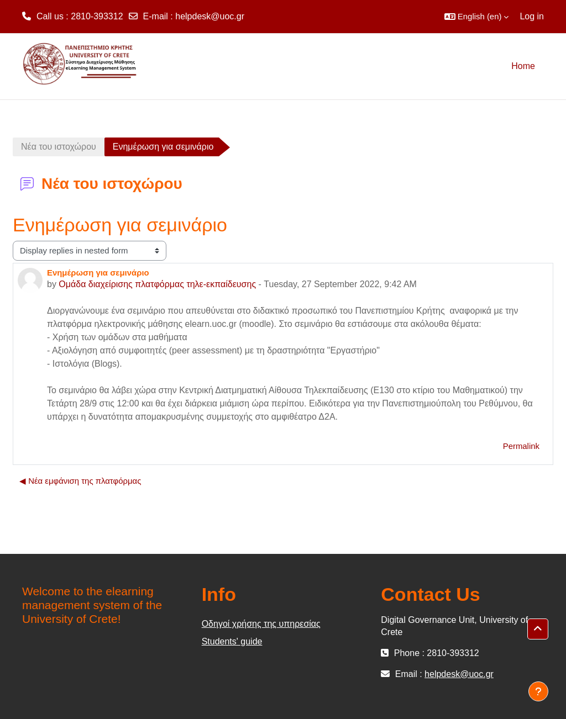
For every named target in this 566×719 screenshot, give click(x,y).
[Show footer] (538, 691)
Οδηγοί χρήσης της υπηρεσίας (261, 623)
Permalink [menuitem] (521, 446)
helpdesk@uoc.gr (209, 16)
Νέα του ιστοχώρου (58, 146)
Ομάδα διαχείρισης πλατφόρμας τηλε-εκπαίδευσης (157, 284)
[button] (477, 16)
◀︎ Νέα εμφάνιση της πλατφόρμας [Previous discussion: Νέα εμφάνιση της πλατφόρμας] (80, 480)
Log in (532, 16)
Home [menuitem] (523, 66)
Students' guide (232, 641)
